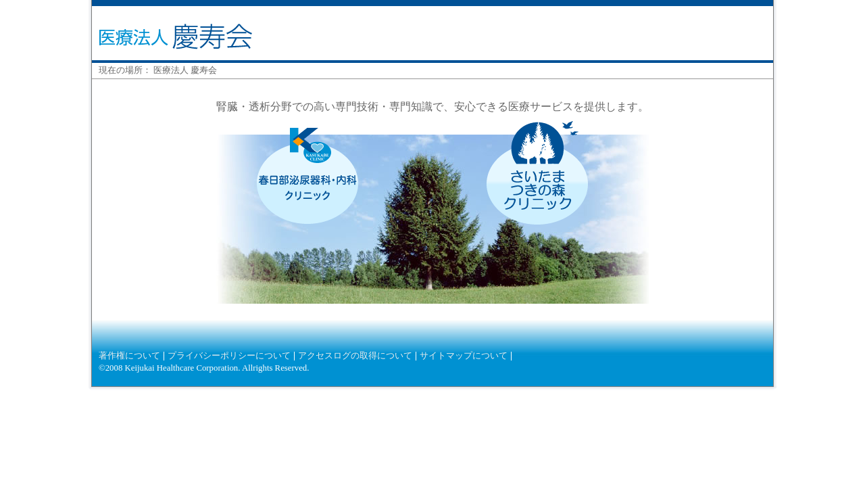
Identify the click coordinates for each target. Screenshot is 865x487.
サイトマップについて (464, 356)
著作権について (129, 356)
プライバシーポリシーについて (229, 356)
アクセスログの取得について (355, 356)
